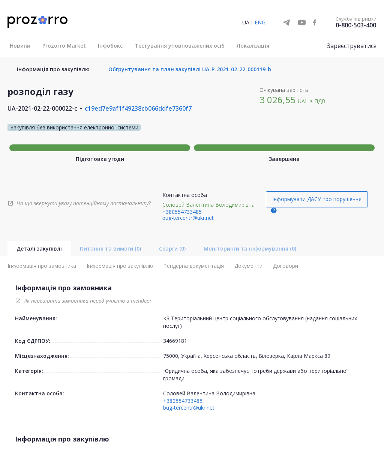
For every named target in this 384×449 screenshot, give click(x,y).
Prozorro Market (64, 45)
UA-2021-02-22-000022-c (42, 108)
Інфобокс (110, 45)
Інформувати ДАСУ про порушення (317, 199)
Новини (20, 45)
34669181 (175, 340)
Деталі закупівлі (39, 248)
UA (245, 22)
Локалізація (253, 45)
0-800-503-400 (356, 25)
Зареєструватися (351, 46)
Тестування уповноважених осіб (180, 45)
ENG (260, 22)
